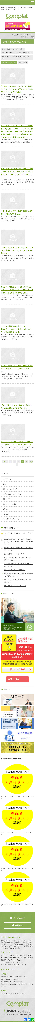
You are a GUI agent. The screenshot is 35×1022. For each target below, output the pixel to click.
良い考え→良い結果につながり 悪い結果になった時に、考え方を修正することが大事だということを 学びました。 (17, 89)
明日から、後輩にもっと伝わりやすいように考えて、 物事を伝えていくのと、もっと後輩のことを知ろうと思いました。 (17, 290)
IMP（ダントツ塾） (18, 49)
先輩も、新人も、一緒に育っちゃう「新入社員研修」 (16, 57)
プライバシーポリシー (7, 962)
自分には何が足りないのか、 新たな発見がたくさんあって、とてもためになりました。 (17, 368)
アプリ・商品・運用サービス (12, 494)
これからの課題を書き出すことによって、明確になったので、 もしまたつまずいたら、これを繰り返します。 (17, 329)
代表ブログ (11, 960)
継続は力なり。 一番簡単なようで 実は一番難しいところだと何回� (17, 797)
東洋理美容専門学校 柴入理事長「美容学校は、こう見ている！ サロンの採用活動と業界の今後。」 (17, 541)
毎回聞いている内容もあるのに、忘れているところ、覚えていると (17, 869)
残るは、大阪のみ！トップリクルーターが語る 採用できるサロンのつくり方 (18, 559)
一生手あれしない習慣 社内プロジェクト (13, 993)
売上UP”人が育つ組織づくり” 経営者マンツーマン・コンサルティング (18, 565)
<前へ (5, 462)
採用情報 (5, 509)
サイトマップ (22, 965)
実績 (25, 957)
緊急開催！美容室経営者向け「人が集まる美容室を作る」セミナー (17, 549)
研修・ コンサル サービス (23, 955)
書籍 (20, 957)
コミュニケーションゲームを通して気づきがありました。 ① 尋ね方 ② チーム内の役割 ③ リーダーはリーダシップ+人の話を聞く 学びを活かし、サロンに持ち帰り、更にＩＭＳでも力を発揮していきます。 (17, 131)
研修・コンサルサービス (10, 489)
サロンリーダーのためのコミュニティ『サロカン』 (17, 534)
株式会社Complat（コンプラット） (22, 35)
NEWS (5, 484)
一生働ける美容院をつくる (24, 52)
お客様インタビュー (8, 52)
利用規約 (18, 960)
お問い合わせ (17, 918)
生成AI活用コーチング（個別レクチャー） (13, 977)
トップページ (7, 479)
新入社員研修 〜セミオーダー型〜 (15, 554)
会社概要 (5, 514)
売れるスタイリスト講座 (9, 62)
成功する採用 (23, 62)
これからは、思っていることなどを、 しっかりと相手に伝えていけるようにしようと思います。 (17, 250)
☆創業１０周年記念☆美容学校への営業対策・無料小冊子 (18, 581)
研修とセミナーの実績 (10, 504)
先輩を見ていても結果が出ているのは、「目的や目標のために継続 (17, 905)
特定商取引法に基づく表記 (11, 519)
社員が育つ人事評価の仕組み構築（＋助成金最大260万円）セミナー (18, 575)
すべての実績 (6, 49)
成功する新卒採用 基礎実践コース (15, 586)
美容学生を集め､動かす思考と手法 (14, 570)
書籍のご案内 (7, 499)
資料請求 (17, 925)
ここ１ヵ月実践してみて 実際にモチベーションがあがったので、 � (17, 833)
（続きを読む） (18, 99)
